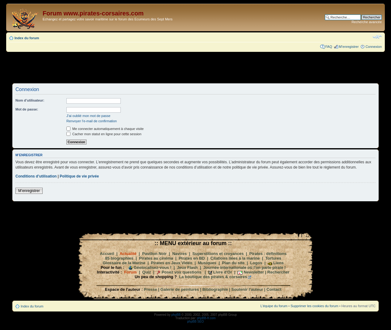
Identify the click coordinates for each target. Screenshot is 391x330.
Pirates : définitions (268, 253)
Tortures (273, 258)
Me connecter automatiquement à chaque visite (105, 129)
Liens (278, 263)
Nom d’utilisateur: (29, 100)
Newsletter (254, 272)
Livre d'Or (222, 272)
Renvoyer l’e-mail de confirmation (91, 121)
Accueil (107, 253)
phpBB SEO (195, 321)
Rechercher (278, 272)
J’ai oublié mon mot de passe (88, 116)
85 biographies (119, 258)
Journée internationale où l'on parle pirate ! (244, 267)
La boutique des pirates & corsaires (213, 276)
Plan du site (233, 263)
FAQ (328, 46)
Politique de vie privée (79, 176)
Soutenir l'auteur (247, 289)
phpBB (176, 314)
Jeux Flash (187, 267)
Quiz (146, 272)
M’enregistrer (349, 46)
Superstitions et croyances (218, 253)
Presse (150, 289)
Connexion (373, 46)
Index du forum (27, 38)
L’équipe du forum (273, 306)
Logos (256, 263)
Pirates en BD (192, 258)
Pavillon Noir (154, 253)
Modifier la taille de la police (377, 37)
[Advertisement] (195, 67)
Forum (130, 272)
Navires (179, 253)
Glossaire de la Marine (124, 263)
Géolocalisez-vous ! (152, 267)
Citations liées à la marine (235, 258)
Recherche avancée (366, 22)
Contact (274, 289)
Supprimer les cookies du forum (314, 306)
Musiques (207, 263)
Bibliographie (215, 289)
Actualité (128, 253)
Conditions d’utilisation (36, 176)
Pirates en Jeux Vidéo (171, 263)
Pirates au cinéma (156, 258)
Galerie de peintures (179, 289)
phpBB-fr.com (206, 318)
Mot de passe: (26, 109)
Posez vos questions (181, 272)
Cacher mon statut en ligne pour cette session (103, 134)
